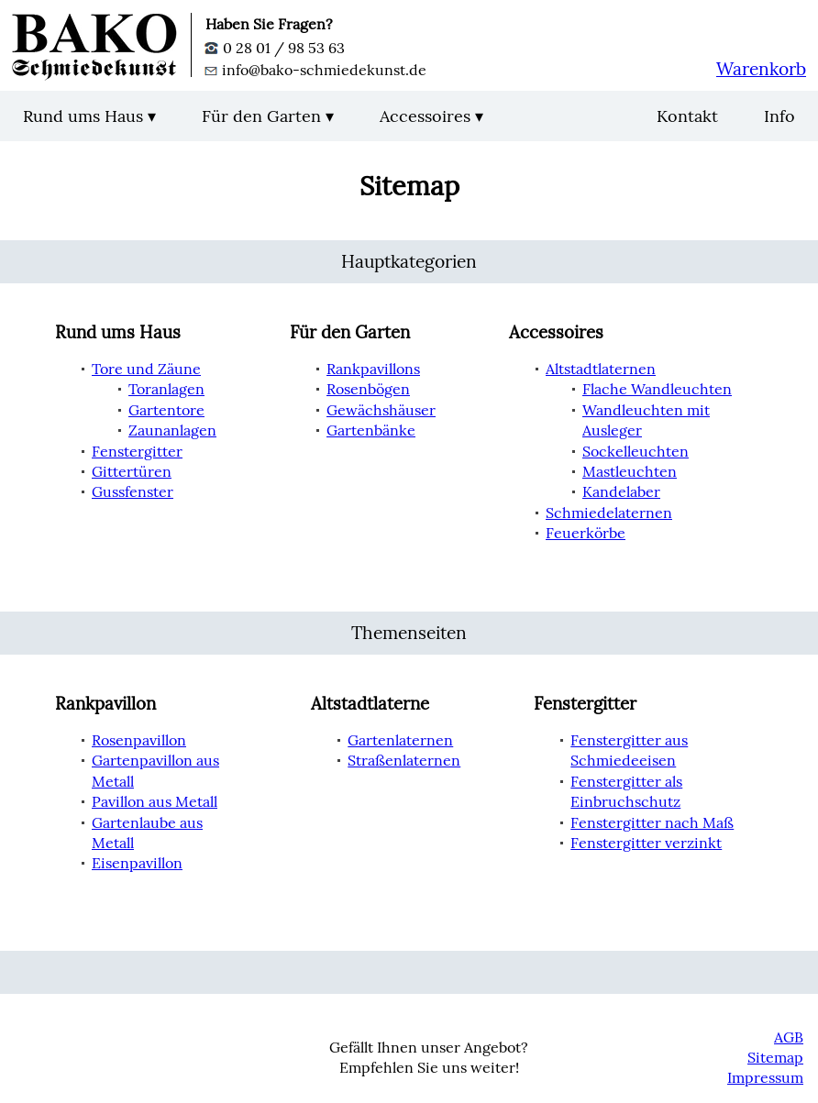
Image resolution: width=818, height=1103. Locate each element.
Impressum (765, 1077)
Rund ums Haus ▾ (89, 116)
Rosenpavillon (139, 740)
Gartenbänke (370, 430)
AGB (788, 1037)
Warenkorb (761, 69)
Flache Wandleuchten (657, 389)
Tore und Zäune (146, 368)
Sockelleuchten (635, 451)
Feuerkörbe (585, 533)
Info (779, 116)
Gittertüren (131, 471)
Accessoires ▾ (431, 116)
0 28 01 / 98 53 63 (275, 48)
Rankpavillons (373, 368)
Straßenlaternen (404, 760)
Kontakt (687, 116)
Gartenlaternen (400, 740)
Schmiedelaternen (609, 512)
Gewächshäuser (381, 410)
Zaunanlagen (172, 430)
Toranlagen (166, 389)
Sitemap (775, 1057)
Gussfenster (132, 491)
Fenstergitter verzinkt (646, 842)
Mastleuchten (629, 471)
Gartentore (166, 410)
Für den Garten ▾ (268, 116)
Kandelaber (621, 491)
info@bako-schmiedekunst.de (315, 70)
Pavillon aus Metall (154, 801)
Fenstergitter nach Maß (652, 822)
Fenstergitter (137, 451)
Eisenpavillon (137, 863)
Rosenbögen (368, 389)
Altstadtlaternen (601, 368)
